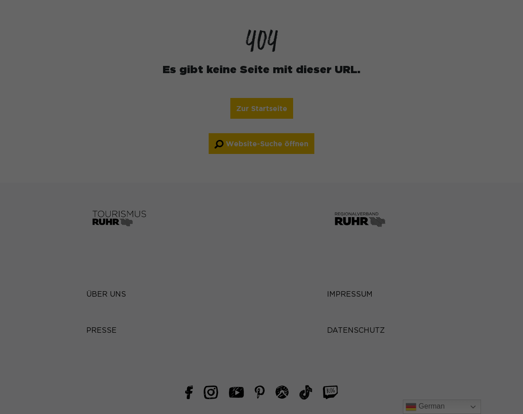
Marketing (293, 136)
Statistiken (294, 80)
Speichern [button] (348, 268)
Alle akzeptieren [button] (175, 268)
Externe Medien (302, 191)
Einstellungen (162, 171)
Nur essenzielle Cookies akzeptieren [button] (261, 295)
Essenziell (293, 34)
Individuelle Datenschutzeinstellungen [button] (261, 322)
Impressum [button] (261, 364)
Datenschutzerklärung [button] (261, 353)
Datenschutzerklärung (129, 162)
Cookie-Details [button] (261, 342)
